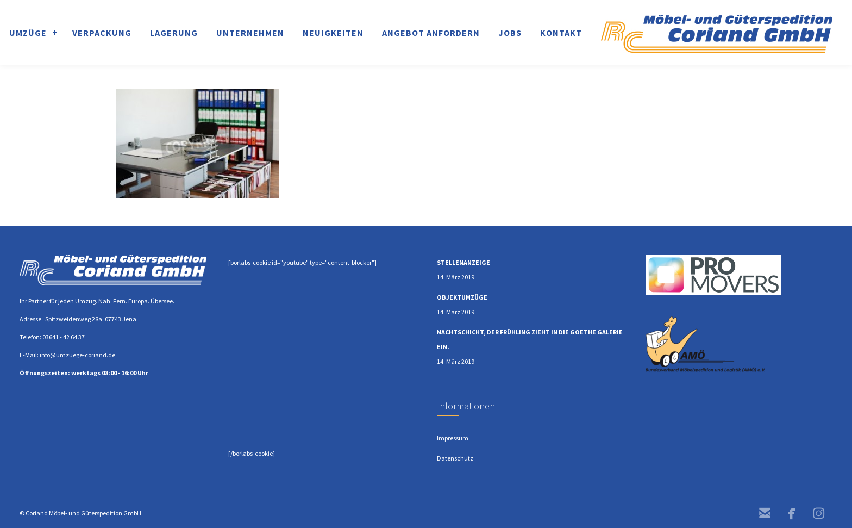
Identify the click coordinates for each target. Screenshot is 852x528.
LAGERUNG (174, 32)
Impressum (452, 438)
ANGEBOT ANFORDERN (431, 32)
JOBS (510, 32)
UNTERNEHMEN (250, 32)
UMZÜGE (28, 32)
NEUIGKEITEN (333, 32)
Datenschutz (455, 458)
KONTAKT (561, 32)
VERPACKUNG (101, 32)
